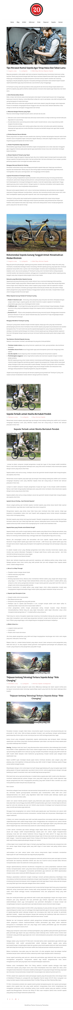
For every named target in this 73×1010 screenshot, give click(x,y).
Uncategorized (47, 683)
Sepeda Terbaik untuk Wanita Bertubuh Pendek (29, 414)
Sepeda (53, 22)
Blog (18, 22)
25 (15, 999)
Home (12, 22)
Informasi (31, 22)
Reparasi (45, 22)
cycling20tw (24, 71)
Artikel (24, 22)
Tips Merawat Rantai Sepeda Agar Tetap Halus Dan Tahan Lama (36, 67)
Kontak (60, 22)
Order (39, 22)
